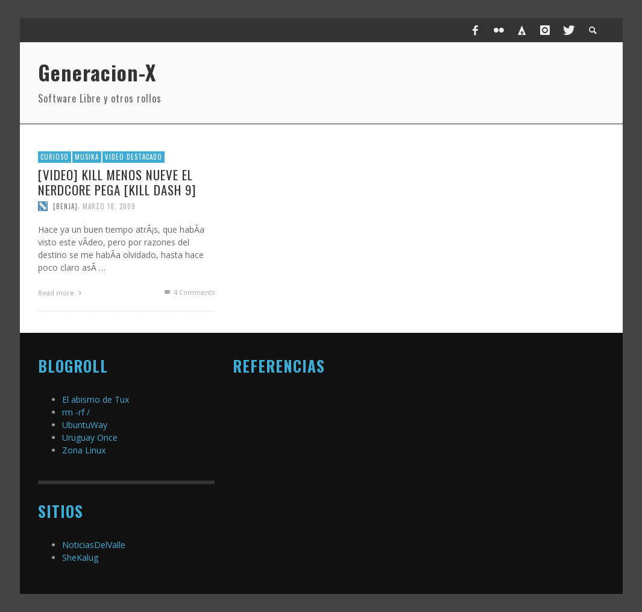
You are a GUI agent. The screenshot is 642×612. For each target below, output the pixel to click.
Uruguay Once (90, 437)
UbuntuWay (84, 425)
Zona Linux (83, 450)
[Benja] (65, 206)
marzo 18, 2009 (109, 206)
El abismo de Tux (95, 399)
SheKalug (80, 557)
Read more (61, 292)
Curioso (54, 157)
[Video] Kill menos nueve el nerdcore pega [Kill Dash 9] (117, 182)
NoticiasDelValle (93, 544)
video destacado (133, 157)
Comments (188, 292)
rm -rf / (76, 412)
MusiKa (87, 157)
